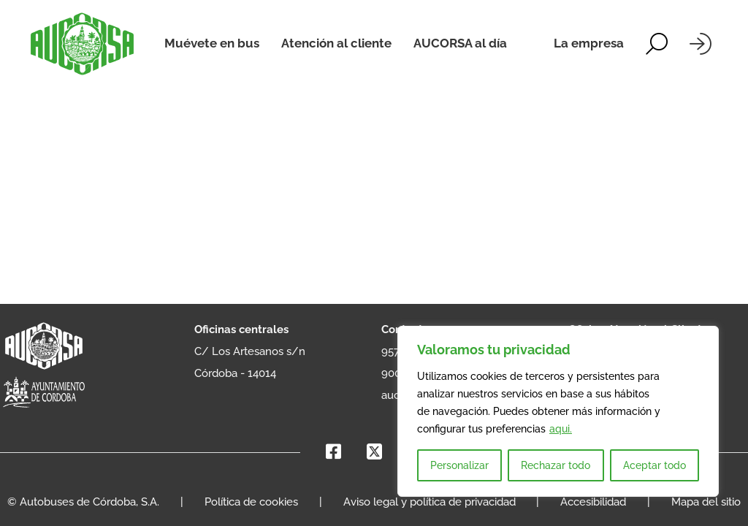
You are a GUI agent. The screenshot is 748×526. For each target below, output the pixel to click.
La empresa (589, 43)
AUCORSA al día (460, 43)
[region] (558, 411)
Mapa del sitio (706, 501)
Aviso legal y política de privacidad (429, 501)
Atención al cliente (336, 43)
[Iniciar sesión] (700, 44)
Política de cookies (251, 501)
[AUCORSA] (82, 43)
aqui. (560, 429)
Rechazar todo (555, 465)
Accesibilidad (593, 501)
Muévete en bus (211, 43)
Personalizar (459, 465)
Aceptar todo (654, 465)
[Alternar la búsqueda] (657, 44)
